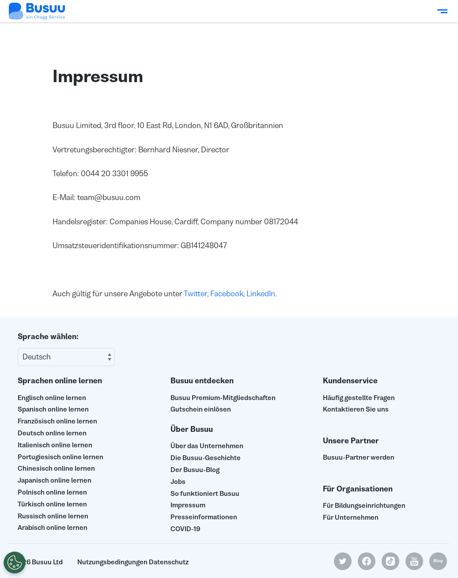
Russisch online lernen (53, 516)
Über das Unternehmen (206, 446)
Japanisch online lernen (54, 480)
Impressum (187, 505)
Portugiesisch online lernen (60, 457)
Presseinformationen (203, 517)
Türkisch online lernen (52, 504)
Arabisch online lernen (52, 527)
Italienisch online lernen (55, 445)
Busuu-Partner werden (358, 457)
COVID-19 (185, 529)
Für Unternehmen (351, 517)
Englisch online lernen (52, 397)
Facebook (226, 293)
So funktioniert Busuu (204, 493)
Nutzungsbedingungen (112, 562)
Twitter (195, 293)
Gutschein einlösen (200, 409)
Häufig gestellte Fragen (359, 397)
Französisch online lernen (57, 421)
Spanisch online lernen (53, 409)
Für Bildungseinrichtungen (364, 505)
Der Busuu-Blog (195, 469)
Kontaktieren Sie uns (356, 409)
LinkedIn (260, 293)
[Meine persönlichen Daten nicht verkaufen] (13, 563)
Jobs (177, 481)
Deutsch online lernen (52, 433)
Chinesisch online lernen (56, 468)
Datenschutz (169, 562)
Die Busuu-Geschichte (205, 457)
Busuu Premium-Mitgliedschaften (223, 397)
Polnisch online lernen (52, 492)
